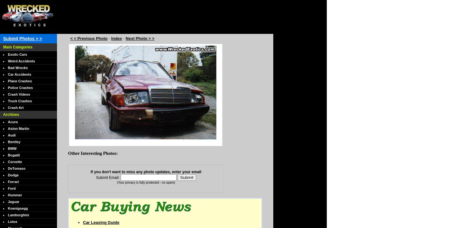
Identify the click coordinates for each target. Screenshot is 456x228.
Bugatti (14, 155)
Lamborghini (18, 215)
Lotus (12, 222)
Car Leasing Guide (101, 222)
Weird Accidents (21, 61)
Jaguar (13, 202)
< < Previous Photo (89, 38)
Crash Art (16, 108)
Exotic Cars (17, 54)
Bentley (14, 142)
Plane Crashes (20, 81)
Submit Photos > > (22, 38)
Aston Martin (18, 128)
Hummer (15, 195)
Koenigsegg (18, 208)
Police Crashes (20, 88)
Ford (12, 188)
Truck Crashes (20, 101)
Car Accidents (19, 74)
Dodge (13, 175)
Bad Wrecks (18, 68)
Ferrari (13, 182)
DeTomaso (16, 168)
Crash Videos (19, 94)
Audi (12, 135)
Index (116, 38)
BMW (12, 148)
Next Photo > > (140, 38)
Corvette (15, 162)
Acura (13, 122)
